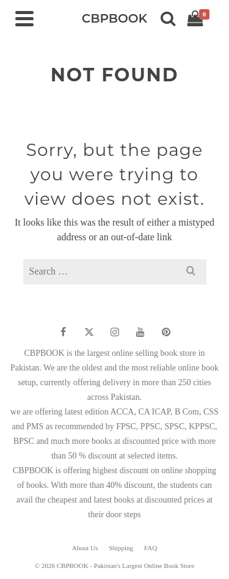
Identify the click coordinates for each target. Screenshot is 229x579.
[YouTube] (140, 332)
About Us (85, 547)
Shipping (121, 547)
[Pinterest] (166, 332)
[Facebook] (63, 332)
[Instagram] (114, 332)
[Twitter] (89, 332)
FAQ (150, 547)
